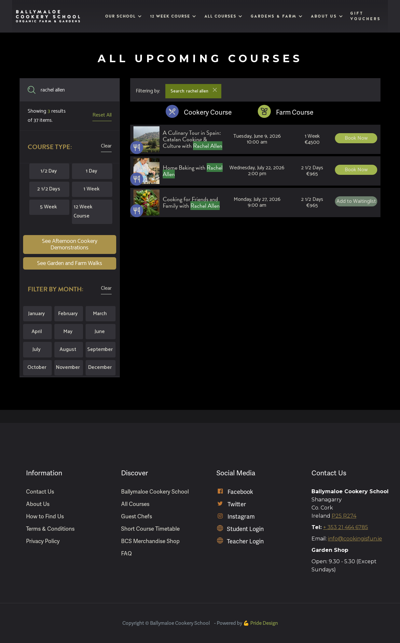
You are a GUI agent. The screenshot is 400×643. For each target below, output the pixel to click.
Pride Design (264, 623)
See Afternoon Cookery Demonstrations (69, 244)
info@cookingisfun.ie (355, 539)
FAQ (126, 553)
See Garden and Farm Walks (69, 263)
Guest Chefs (136, 516)
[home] (48, 16)
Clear (106, 146)
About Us (37, 504)
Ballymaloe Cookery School (155, 491)
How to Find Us (45, 516)
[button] (123, 16)
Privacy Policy (43, 541)
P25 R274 (344, 516)
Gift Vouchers (365, 16)
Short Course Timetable (150, 528)
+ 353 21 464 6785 (345, 527)
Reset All (102, 115)
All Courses (135, 504)
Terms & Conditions (50, 528)
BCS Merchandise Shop (150, 541)
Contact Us (40, 491)
